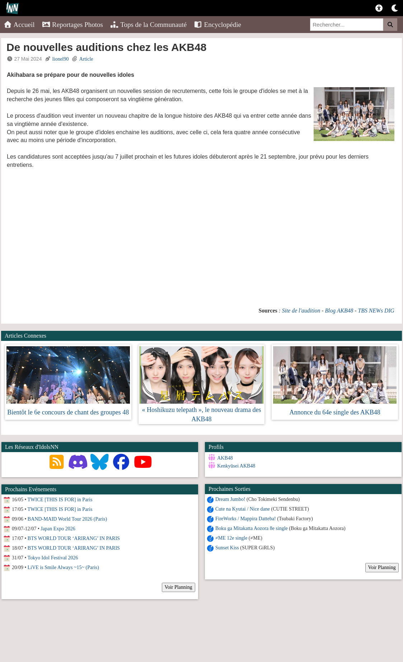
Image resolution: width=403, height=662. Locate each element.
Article (86, 59)
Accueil (19, 24)
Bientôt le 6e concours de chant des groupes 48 (68, 412)
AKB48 (225, 458)
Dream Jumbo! (230, 499)
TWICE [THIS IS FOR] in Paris (60, 499)
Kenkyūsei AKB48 (236, 466)
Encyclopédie (217, 24)
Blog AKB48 (339, 310)
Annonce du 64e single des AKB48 (334, 412)
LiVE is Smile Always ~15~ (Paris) (63, 567)
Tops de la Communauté (148, 24)
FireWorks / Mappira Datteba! (245, 518)
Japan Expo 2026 (58, 528)
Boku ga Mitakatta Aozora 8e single (251, 528)
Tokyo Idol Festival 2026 (53, 557)
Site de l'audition (301, 310)
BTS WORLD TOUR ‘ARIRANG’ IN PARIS (74, 538)
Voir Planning (381, 567)
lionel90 (60, 59)
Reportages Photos (72, 24)
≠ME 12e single (231, 538)
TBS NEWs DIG (376, 310)
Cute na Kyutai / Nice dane (242, 509)
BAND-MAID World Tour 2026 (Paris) (67, 519)
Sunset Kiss (227, 547)
